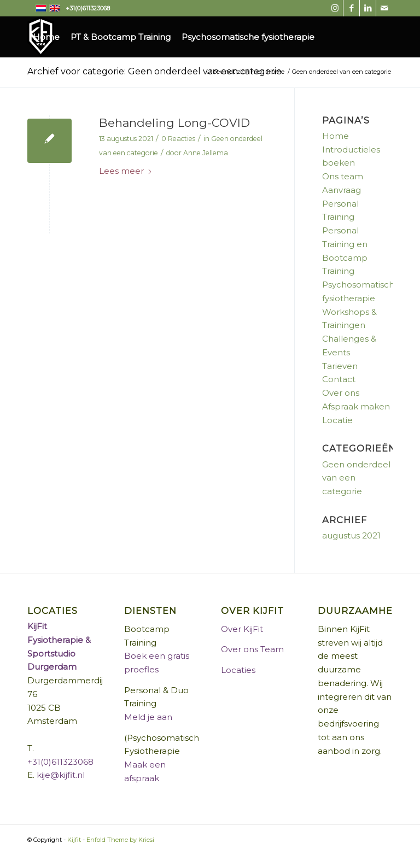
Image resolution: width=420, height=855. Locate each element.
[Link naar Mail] (384, 8)
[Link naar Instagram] (335, 8)
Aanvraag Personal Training (341, 203)
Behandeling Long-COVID (174, 123)
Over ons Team (252, 649)
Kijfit (74, 840)
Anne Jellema (205, 153)
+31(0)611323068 (60, 762)
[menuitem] (46, 36)
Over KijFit (242, 629)
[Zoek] (283, 77)
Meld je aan (148, 717)
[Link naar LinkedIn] (368, 8)
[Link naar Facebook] (351, 8)
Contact (338, 379)
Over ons (340, 393)
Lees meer (126, 171)
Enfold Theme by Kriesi (120, 840)
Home (335, 136)
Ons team (342, 176)
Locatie (337, 420)
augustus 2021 (351, 535)
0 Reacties (178, 138)
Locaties (238, 670)
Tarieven (340, 366)
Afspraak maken (356, 406)
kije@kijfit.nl (61, 775)
